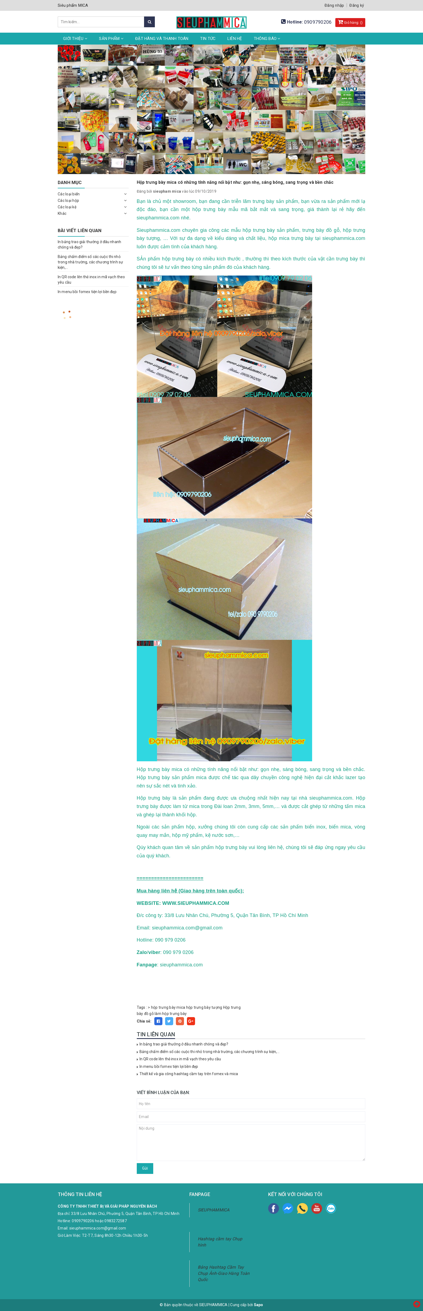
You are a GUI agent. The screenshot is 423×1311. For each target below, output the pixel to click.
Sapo (258, 1305)
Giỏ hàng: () (350, 22)
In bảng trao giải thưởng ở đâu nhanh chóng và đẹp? (183, 1044)
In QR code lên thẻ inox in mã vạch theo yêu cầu (180, 1059)
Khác (62, 213)
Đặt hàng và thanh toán (162, 38)
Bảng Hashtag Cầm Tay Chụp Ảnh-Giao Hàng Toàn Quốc (224, 1273)
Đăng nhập (334, 5)
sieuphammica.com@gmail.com (97, 1228)
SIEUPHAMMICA (214, 1209)
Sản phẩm (111, 38)
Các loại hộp (68, 200)
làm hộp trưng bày (171, 1013)
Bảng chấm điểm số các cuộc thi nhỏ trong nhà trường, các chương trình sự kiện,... (209, 1052)
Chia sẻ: (144, 1021)
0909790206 (318, 22)
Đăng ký (356, 5)
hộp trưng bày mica (168, 1007)
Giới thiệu (75, 38)
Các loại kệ (67, 207)
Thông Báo (267, 38)
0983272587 (115, 1221)
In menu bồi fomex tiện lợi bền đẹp (168, 1066)
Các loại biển (69, 194)
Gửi (145, 1168)
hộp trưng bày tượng (204, 1007)
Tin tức (208, 38)
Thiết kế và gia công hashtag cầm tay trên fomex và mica (188, 1074)
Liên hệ (234, 38)
